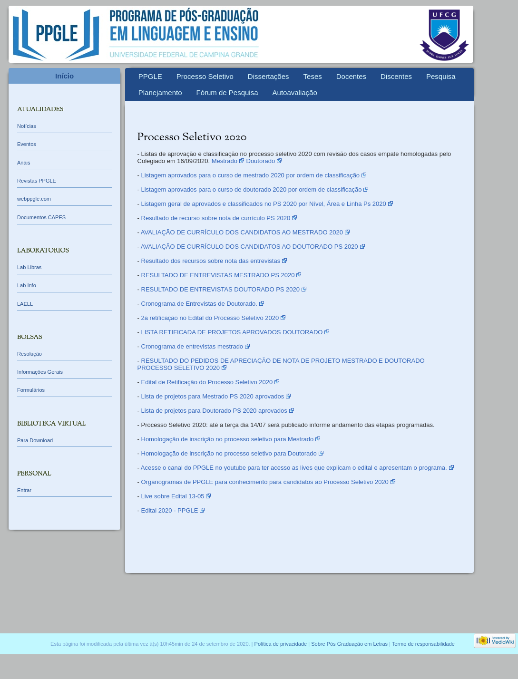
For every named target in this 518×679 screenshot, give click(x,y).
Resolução (29, 354)
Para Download (35, 440)
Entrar (24, 490)
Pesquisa (441, 76)
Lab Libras (29, 267)
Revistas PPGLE (36, 181)
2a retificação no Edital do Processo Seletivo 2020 (210, 317)
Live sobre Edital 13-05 (173, 496)
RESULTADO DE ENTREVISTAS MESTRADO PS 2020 (218, 275)
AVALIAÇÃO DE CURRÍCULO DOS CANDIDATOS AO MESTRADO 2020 (242, 232)
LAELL (25, 304)
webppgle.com (34, 199)
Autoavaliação (295, 92)
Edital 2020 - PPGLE (169, 510)
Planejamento (160, 92)
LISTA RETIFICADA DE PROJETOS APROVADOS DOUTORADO (232, 332)
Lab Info (26, 285)
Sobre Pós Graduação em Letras (349, 644)
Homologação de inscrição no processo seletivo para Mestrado (227, 439)
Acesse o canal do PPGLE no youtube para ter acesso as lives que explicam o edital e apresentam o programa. (294, 467)
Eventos (26, 144)
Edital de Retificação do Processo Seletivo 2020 (207, 382)
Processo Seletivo (205, 76)
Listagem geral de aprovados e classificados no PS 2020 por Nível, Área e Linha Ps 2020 (263, 203)
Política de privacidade (280, 644)
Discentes (396, 76)
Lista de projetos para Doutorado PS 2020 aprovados (214, 410)
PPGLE (150, 76)
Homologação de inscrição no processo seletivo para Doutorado (229, 453)
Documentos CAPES (41, 217)
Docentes (351, 76)
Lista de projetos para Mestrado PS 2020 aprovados (212, 396)
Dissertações (268, 76)
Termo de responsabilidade (423, 644)
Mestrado (224, 161)
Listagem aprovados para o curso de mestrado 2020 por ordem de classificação (250, 175)
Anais (23, 162)
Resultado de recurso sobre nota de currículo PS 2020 (216, 218)
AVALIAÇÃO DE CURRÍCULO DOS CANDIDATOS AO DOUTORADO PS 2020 (249, 246)
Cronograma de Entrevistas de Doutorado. (199, 303)
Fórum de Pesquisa (227, 92)
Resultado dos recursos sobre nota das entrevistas (211, 260)
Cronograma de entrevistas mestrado (192, 346)
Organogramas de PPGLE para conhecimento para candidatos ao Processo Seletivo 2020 (265, 481)
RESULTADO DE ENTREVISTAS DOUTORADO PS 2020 (220, 289)
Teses (312, 76)
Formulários (31, 390)
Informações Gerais (40, 372)
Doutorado (260, 161)
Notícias (26, 126)
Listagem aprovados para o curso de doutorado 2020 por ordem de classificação (251, 189)
